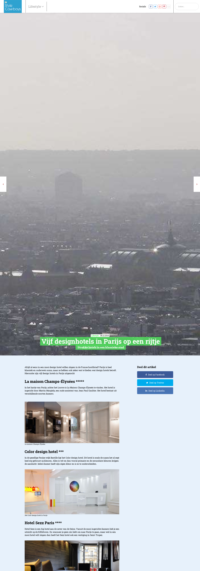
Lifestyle (35, 6)
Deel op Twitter (156, 382)
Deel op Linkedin (156, 390)
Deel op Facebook (156, 374)
